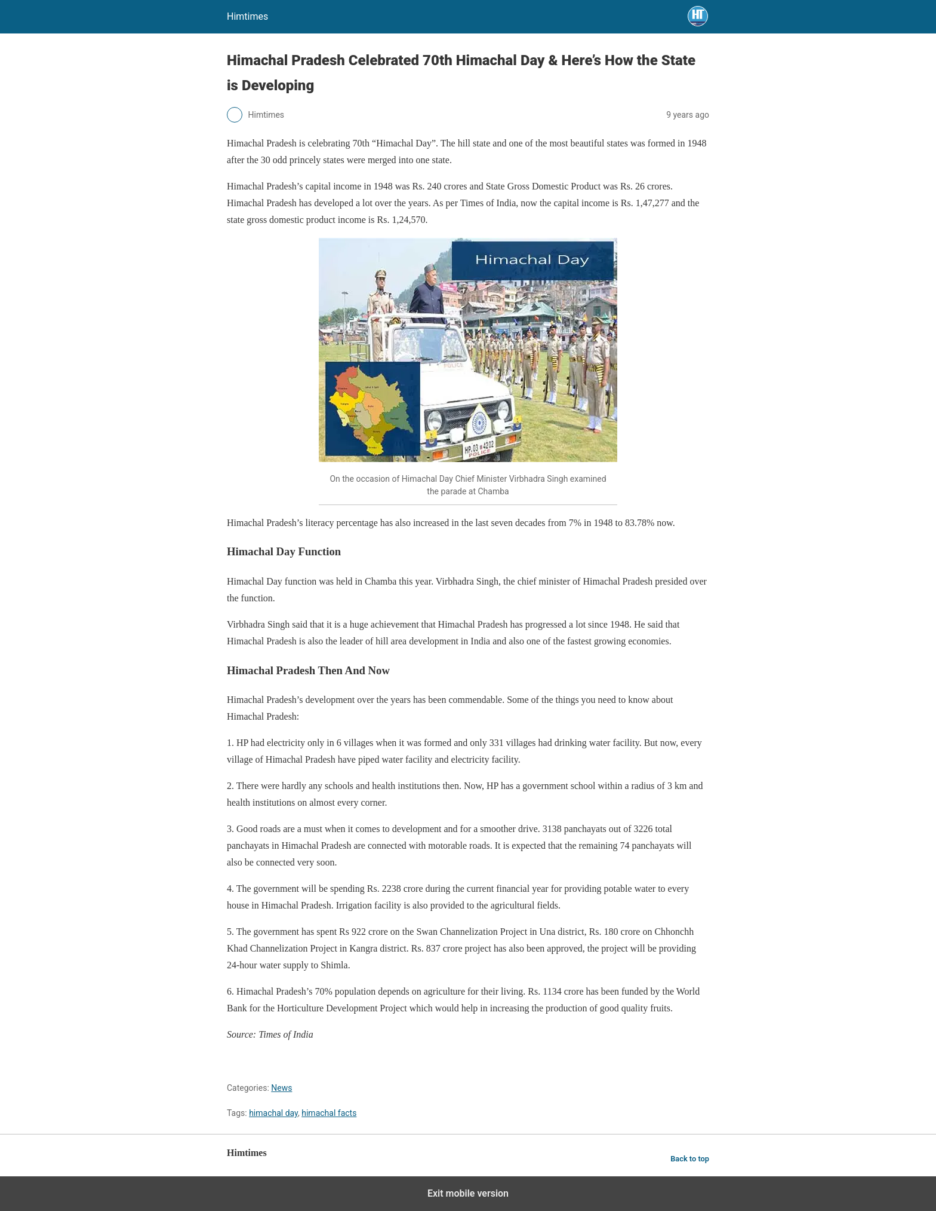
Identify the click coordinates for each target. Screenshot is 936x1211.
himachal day (273, 1113)
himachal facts (328, 1113)
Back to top (689, 1158)
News (281, 1088)
